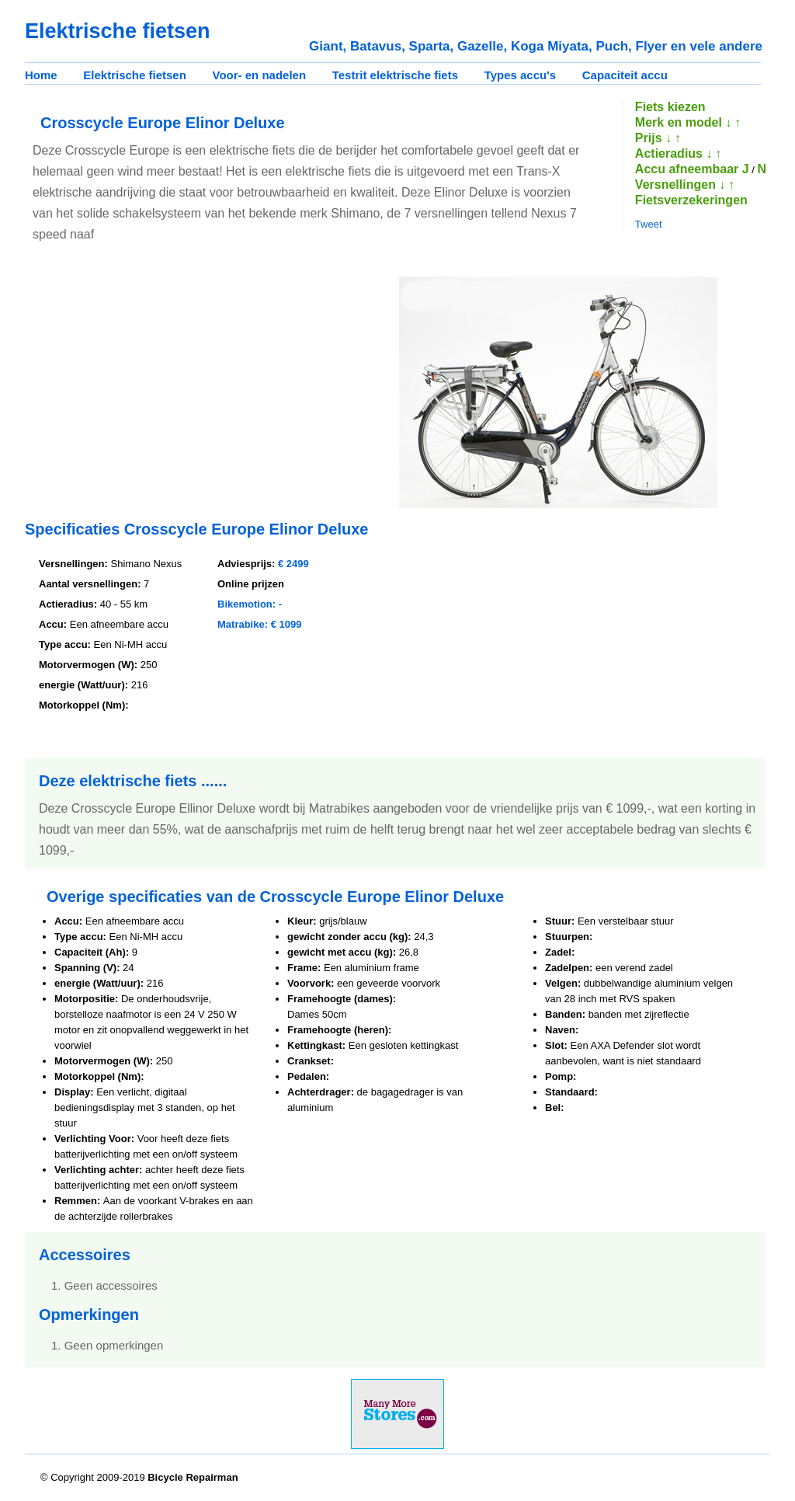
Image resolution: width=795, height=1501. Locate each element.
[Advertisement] (155, 384)
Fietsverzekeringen (691, 200)
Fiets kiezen (670, 106)
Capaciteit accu (625, 75)
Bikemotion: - (249, 604)
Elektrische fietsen (134, 75)
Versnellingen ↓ (680, 184)
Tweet (648, 224)
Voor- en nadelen (260, 75)
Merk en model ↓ (683, 122)
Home (41, 75)
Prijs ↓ (653, 138)
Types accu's (520, 75)
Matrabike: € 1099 (259, 624)
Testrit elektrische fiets (395, 75)
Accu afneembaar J (692, 169)
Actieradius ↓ (674, 153)
